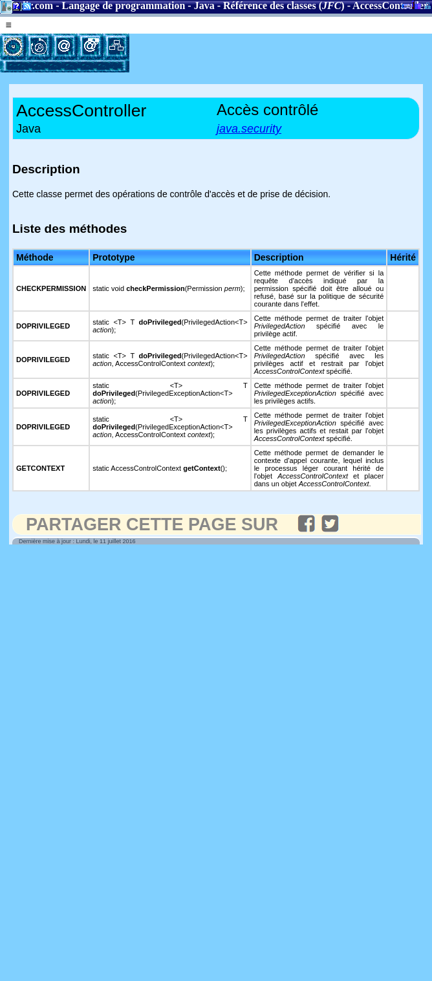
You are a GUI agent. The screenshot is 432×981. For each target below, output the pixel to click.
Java (204, 5)
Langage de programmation (124, 5)
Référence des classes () (284, 5)
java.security (249, 128)
